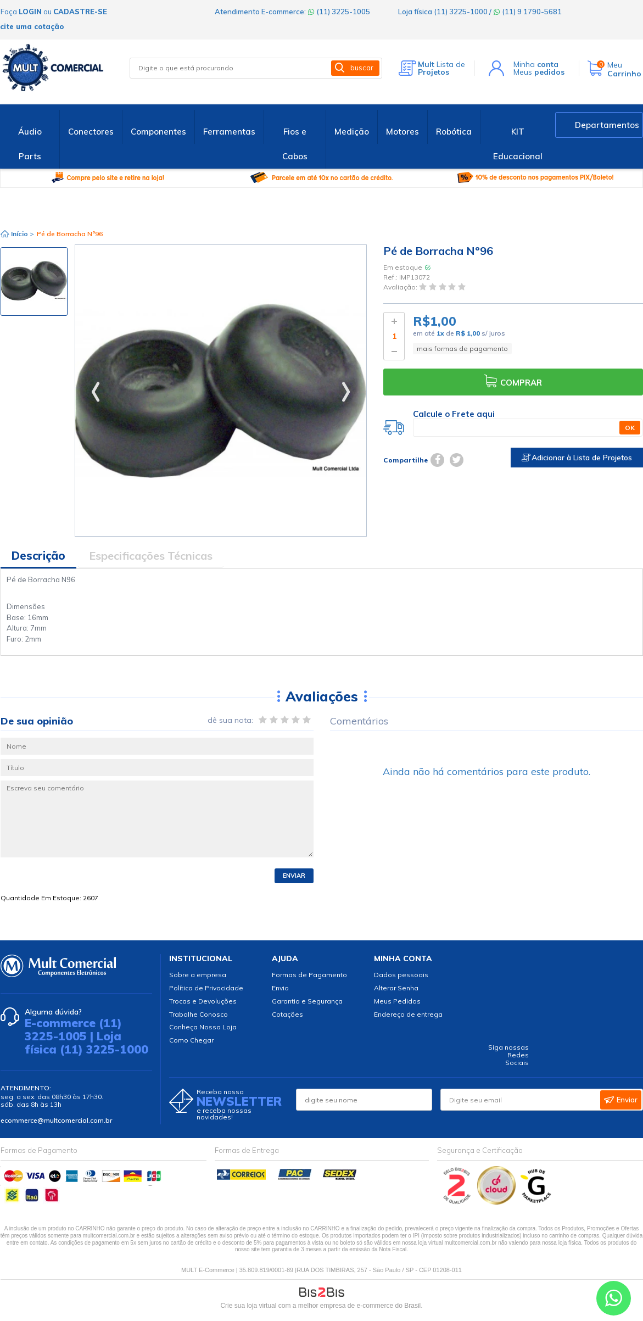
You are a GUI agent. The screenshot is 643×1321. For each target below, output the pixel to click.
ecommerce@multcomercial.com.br (56, 1120)
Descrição (38, 555)
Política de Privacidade (206, 988)
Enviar (294, 875)
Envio (280, 988)
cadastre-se (80, 11)
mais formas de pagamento (462, 348)
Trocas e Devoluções (203, 1001)
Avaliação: (401, 287)
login (30, 11)
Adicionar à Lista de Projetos (577, 457)
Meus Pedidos (397, 1001)
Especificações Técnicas (151, 555)
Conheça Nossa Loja (203, 1027)
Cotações (287, 1014)
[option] (34, 281)
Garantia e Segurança (307, 1001)
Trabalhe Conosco (198, 1014)
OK (630, 427)
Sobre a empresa (197, 975)
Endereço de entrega (408, 1014)
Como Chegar (191, 1040)
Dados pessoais (401, 975)
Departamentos (607, 125)
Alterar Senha (396, 988)
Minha (535, 64)
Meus (538, 72)
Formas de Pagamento (309, 975)
